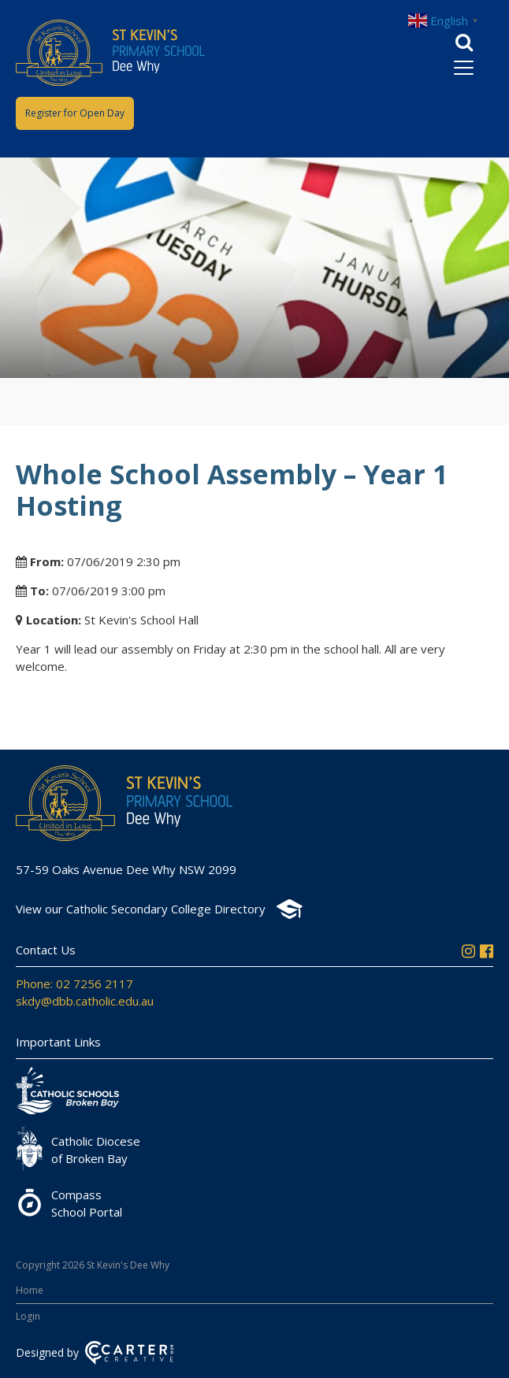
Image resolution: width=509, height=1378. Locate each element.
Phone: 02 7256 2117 (74, 983)
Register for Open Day (74, 113)
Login (28, 1316)
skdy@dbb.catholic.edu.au (85, 1001)
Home (29, 1290)
